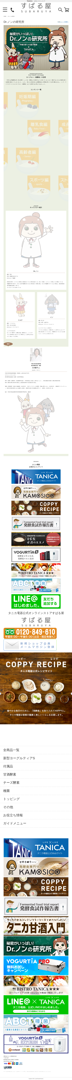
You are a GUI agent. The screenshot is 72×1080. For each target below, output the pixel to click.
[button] (0, 693)
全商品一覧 (11, 750)
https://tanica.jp (10, 1061)
